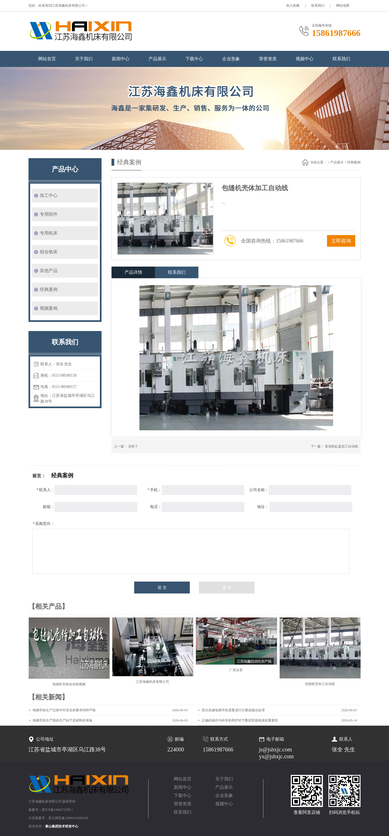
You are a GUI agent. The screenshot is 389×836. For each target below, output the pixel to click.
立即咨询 (341, 241)
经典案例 (49, 289)
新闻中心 (120, 58)
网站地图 (342, 5)
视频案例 (49, 308)
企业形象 (231, 58)
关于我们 (84, 58)
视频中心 (304, 58)
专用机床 (49, 233)
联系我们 (318, 5)
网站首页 (47, 58)
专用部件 (49, 214)
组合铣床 (49, 251)
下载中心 (194, 58)
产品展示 (157, 58)
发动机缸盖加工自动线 (341, 446)
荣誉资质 (268, 58)
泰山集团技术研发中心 (61, 826)
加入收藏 (292, 5)
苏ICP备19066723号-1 (57, 810)
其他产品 (49, 270)
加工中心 (49, 195)
